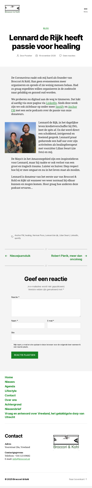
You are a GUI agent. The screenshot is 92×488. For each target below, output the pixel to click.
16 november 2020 (47, 57)
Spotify (60, 108)
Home (9, 379)
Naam (14, 323)
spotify (18, 240)
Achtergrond (13, 406)
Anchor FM (19, 237)
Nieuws (10, 384)
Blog (46, 30)
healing (28, 237)
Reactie (15, 299)
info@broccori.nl (21, 461)
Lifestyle (11, 393)
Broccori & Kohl (21, 481)
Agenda (10, 388)
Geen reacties (69, 57)
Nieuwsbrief (13, 411)
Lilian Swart (64, 237)
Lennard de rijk (51, 237)
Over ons (11, 402)
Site (12, 334)
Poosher (28, 57)
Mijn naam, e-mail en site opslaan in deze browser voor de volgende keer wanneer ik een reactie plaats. (47, 348)
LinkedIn (51, 105)
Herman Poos (38, 237)
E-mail (50, 323)
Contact (10, 397)
